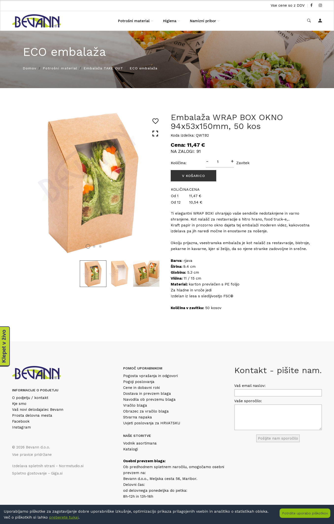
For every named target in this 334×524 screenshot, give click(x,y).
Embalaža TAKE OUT (103, 68)
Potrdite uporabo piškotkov (305, 513)
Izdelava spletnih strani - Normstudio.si (48, 466)
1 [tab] (88, 246)
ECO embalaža (143, 68)
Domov (29, 68)
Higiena (169, 21)
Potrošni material (134, 21)
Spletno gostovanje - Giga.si (37, 473)
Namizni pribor (203, 21)
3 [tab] (100, 246)
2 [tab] (94, 246)
